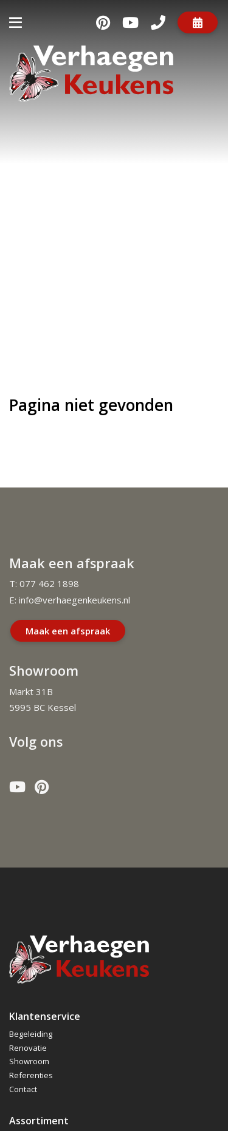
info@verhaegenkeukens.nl (74, 600)
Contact (23, 1089)
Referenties (31, 1075)
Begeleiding (30, 1033)
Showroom (29, 1061)
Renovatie (28, 1047)
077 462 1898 (49, 583)
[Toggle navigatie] (15, 22)
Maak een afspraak (68, 631)
